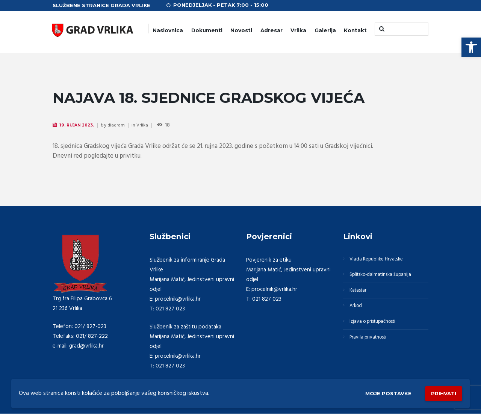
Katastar (361, 296)
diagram (122, 125)
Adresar (271, 30)
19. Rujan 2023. (80, 125)
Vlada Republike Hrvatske (381, 260)
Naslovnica (168, 30)
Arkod (358, 314)
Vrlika (298, 30)
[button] (471, 47)
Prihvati (440, 391)
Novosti (241, 30)
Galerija (325, 30)
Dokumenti (206, 30)
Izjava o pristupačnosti (378, 332)
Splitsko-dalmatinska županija (386, 278)
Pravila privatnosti (372, 350)
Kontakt (355, 30)
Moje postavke (376, 392)
